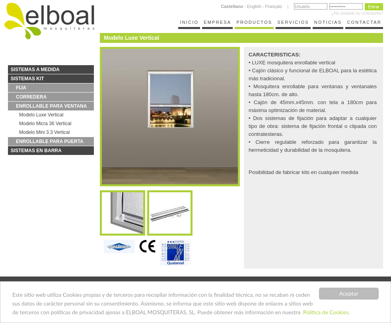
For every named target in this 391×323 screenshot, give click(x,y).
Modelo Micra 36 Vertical (45, 123)
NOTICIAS (328, 22)
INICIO (189, 22)
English (254, 6)
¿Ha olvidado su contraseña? (357, 13)
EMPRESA (217, 22)
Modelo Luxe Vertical (41, 115)
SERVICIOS (293, 22)
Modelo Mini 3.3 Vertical (44, 132)
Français (273, 6)
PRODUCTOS (254, 22)
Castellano (232, 6)
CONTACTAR (364, 22)
